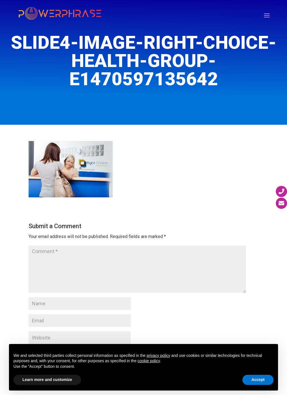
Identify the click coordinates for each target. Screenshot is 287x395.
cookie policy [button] (149, 361)
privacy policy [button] (158, 355)
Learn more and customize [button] (47, 379)
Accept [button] (258, 379)
